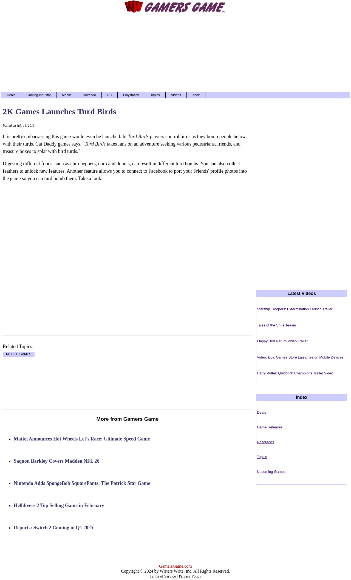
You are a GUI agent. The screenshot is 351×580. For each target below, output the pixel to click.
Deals (11, 95)
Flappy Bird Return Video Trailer (282, 341)
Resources (265, 442)
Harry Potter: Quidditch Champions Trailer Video (295, 373)
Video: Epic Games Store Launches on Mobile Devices (300, 357)
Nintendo (89, 95)
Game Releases (269, 427)
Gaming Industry (39, 95)
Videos (176, 95)
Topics (155, 95)
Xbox (196, 95)
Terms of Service (163, 576)
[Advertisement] (175, 52)
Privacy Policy (190, 576)
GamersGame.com (175, 566)
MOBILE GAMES (18, 354)
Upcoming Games (271, 472)
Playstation (131, 95)
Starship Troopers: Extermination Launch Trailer (294, 309)
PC (109, 95)
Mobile (67, 95)
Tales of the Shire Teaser (276, 325)
